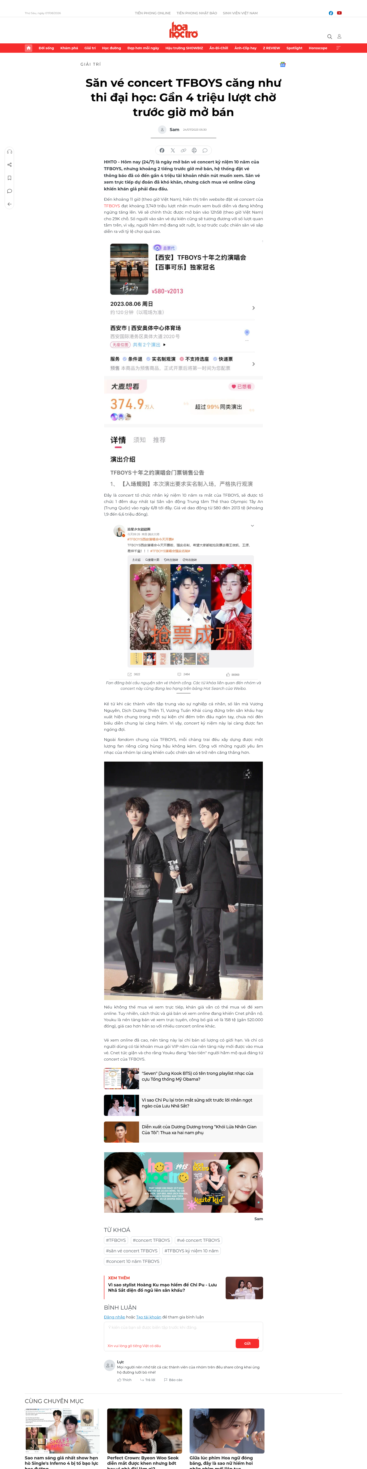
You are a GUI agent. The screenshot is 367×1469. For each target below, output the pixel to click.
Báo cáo (175, 1380)
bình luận (205, 150)
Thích (127, 1380)
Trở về (9, 204)
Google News (282, 64)
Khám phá (69, 48)
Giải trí (90, 48)
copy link (183, 150)
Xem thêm (338, 48)
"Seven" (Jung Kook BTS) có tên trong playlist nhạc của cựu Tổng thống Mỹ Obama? (198, 1076)
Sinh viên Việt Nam (240, 13)
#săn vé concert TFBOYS (132, 1250)
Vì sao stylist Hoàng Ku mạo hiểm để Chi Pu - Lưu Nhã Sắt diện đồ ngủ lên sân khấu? (162, 1287)
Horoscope (318, 48)
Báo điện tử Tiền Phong (183, 30)
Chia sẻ (9, 165)
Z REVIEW (271, 48)
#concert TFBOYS (151, 1240)
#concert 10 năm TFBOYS (132, 1261)
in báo (194, 150)
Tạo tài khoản (148, 1317)
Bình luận (9, 191)
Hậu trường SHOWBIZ (184, 48)
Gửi (247, 1343)
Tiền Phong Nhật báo (196, 13)
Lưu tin (9, 178)
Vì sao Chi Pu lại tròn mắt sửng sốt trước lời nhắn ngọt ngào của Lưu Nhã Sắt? (197, 1103)
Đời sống (46, 48)
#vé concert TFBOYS (198, 1240)
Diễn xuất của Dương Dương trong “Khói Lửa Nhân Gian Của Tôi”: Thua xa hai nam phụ (200, 1129)
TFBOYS (112, 205)
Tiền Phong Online (153, 13)
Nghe (9, 152)
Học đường (111, 48)
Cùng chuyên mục (54, 1400)
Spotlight (294, 48)
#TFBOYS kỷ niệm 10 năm (192, 1250)
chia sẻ (162, 150)
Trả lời (150, 1380)
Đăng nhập (114, 1317)
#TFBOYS (116, 1240)
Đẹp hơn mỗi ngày (143, 48)
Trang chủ (28, 48)
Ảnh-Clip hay (246, 48)
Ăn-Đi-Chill (218, 48)
